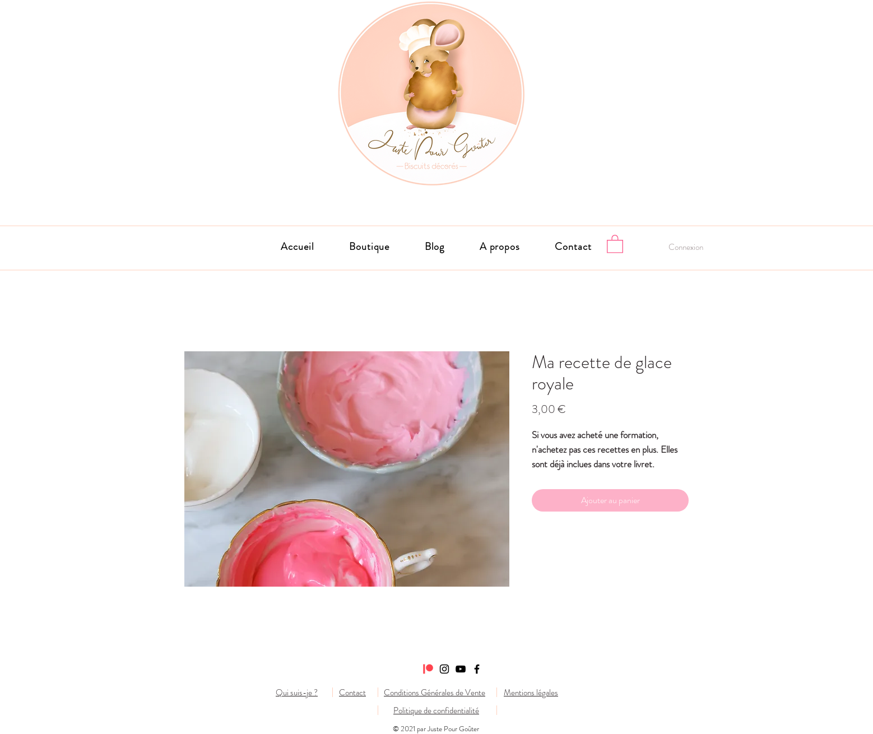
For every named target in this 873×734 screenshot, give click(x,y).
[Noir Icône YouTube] (460, 669)
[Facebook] (477, 669)
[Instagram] (444, 669)
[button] (500, 246)
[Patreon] (428, 669)
